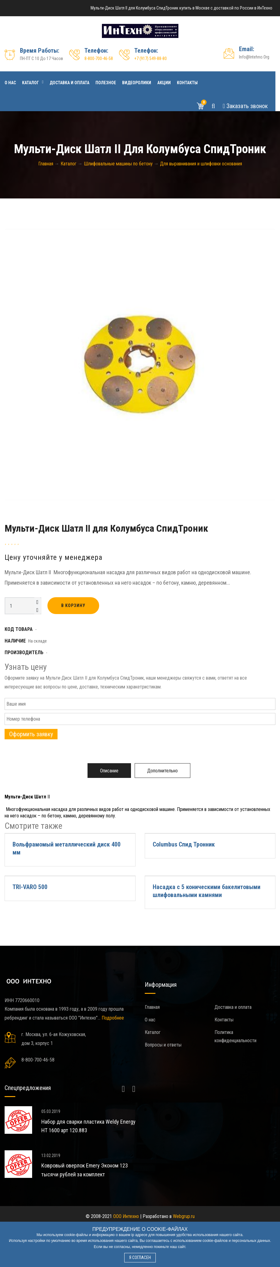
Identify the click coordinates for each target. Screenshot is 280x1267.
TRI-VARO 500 (30, 887)
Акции (164, 82)
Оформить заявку (31, 734)
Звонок (245, 106)
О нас (10, 82)
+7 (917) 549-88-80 (150, 58)
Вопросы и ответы (163, 1045)
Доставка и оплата (69, 82)
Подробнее (113, 1018)
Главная (152, 1007)
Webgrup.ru (184, 1216)
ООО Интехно (126, 1216)
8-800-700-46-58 (98, 58)
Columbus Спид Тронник (184, 844)
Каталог (30, 82)
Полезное (105, 82)
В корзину (73, 605)
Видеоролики (136, 82)
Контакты (187, 82)
